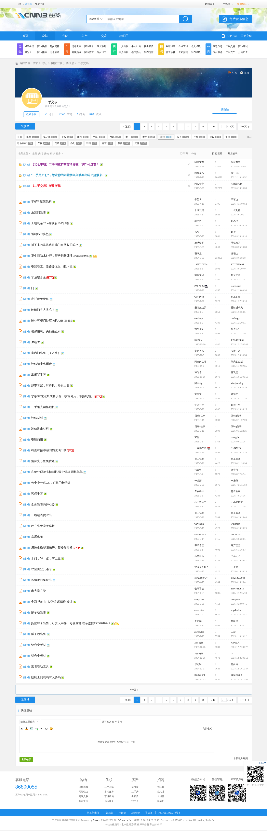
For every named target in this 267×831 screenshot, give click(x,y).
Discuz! (96, 820)
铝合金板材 (38, 644)
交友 (104, 36)
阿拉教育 (89, 52)
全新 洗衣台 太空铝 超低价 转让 (52, 601)
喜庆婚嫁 (76, 52)
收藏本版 (31, 114)
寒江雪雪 (199, 545)
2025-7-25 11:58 (239, 485)
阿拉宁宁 (199, 183)
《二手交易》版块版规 (46, 186)
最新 (34, 153)
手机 (99, 137)
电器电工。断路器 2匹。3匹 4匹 (52, 266)
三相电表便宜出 (41, 515)
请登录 (28, 4)
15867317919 (237, 588)
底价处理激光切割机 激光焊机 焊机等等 (57, 471)
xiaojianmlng (237, 383)
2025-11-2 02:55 (239, 366)
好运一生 (199, 405)
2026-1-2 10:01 (238, 323)
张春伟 (198, 469)
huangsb (235, 437)
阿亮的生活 (200, 361)
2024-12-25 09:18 (239, 658)
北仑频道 (54, 52)
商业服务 (109, 801)
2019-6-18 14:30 (239, 188)
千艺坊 (198, 199)
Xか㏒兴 (198, 642)
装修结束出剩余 (41, 363)
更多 (58, 153)
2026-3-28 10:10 (239, 236)
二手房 (135, 791)
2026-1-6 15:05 (238, 312)
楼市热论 (136, 52)
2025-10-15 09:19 (239, 377)
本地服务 (109, 791)
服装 (215, 137)
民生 (20, 49)
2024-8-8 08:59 (238, 166)
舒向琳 (198, 621)
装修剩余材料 (40, 428)
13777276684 (200, 264)
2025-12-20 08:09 (239, 344)
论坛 (45, 36)
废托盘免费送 (40, 299)
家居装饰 (101, 46)
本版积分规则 (241, 758)
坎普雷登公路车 (41, 569)
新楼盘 (135, 787)
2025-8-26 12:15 (239, 452)
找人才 (160, 791)
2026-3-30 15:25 (239, 225)
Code (46, 729)
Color (27, 729)
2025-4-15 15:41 (239, 582)
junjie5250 (236, 534)
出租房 (135, 796)
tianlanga (198, 318)
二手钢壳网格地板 (43, 407)
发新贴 (224, 109)
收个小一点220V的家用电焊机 (50, 482)
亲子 (183, 137)
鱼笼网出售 (38, 212)
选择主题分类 (27, 721)
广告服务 (108, 812)
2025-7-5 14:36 (238, 496)
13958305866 (237, 340)
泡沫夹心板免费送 (43, 461)
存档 (246, 72)
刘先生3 (198, 329)
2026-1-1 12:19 (238, 333)
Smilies (51, 729)
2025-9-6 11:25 (238, 441)
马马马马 (199, 556)
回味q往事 (199, 415)
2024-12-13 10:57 (239, 679)
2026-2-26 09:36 (239, 290)
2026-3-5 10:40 (238, 269)
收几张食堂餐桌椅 (43, 526)
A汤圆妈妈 (236, 183)
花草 (60, 143)
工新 (233, 632)
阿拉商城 (243, 46)
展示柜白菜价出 (41, 580)
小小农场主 (200, 502)
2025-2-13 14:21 (239, 625)
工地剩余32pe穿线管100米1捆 (50, 223)
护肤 (199, 137)
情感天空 (76, 46)
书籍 (91, 143)
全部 (19, 137)
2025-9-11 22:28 (239, 420)
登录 (126, 742)
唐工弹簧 (199, 459)
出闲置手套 (38, 374)
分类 (208, 49)
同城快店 (83, 791)
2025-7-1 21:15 (238, 506)
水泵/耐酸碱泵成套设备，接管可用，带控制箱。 (62, 396)
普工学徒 (170, 52)
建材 (165, 137)
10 (203, 126)
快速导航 (242, 4)
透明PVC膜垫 (40, 234)
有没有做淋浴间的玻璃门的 (49, 450)
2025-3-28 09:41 (239, 604)
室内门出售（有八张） (46, 353)
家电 (132, 137)
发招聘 (160, 796)
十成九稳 (199, 210)
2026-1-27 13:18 (239, 301)
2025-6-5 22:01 (238, 539)
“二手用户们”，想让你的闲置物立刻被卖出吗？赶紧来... (67, 175)
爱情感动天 (200, 307)
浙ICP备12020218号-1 (169, 812)
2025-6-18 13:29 (239, 528)
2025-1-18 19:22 (239, 636)
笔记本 (50, 137)
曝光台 (28, 52)
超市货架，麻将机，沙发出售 (50, 385)
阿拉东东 (199, 162)
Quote (41, 729)
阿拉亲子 (89, 46)
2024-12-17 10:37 (239, 668)
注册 (133, 742)
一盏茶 (198, 480)
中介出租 (123, 52)
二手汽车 (230, 52)
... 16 (212, 126)
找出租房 (149, 46)
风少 (196, 232)
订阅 (234, 72)
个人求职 (196, 46)
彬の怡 (198, 221)
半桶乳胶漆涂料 (41, 201)
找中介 (135, 801)
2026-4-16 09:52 (239, 204)
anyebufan (199, 610)
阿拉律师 (42, 52)
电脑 (32, 137)
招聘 (64, 36)
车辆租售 (109, 796)
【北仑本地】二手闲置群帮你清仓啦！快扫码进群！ (65, 164)
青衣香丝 (199, 491)
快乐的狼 (199, 296)
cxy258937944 (201, 577)
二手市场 (109, 787)
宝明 (196, 437)
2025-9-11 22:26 (239, 431)
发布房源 (149, 52)
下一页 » (133, 689)
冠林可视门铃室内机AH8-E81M (51, 320)
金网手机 (199, 588)
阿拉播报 (42, 46)
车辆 (44, 143)
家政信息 (217, 46)
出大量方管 (38, 590)
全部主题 (23, 153)
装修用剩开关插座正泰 (46, 331)
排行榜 (122, 812)
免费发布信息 (238, 19)
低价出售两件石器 (43, 504)
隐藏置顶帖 (189, 164)
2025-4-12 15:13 (239, 593)
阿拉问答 (54, 46)
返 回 (128, 126)
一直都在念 (200, 448)
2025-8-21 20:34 (239, 463)
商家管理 (83, 801)
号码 (115, 137)
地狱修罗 (199, 242)
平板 (67, 137)
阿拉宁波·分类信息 (62, 63)
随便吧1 (198, 340)
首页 (25, 36)
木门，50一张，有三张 (46, 558)
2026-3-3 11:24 (238, 279)
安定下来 (199, 350)
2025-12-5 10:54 (239, 355)
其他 (141, 143)
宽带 (107, 143)
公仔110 (235, 173)
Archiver (135, 812)
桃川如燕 (199, 286)
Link (36, 729)
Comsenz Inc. (125, 820)
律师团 (123, 36)
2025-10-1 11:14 (239, 398)
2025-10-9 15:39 (239, 387)
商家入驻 (83, 796)
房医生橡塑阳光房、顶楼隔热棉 (52, 547)
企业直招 (183, 46)
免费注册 (40, 4)
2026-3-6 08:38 (238, 258)
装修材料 (37, 417)
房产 (84, 36)
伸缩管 (35, 342)
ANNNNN (236, 448)
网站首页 (210, 4)
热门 (40, 153)
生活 (67, 49)
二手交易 (230, 46)
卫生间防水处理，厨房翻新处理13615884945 (60, 255)
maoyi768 (199, 599)
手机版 (148, 812)
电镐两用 (37, 439)
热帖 (46, 153)
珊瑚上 (198, 253)
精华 (52, 153)
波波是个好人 (201, 567)
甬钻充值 (246, 35)
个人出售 (123, 46)
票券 (124, 143)
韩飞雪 (198, 372)
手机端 (226, 4)
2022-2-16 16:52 (239, 177)
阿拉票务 (217, 52)
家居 (148, 137)
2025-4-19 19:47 (239, 560)
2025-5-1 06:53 (238, 550)
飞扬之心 (235, 556)
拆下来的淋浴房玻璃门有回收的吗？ (54, 244)
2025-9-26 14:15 (239, 409)
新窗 (185, 153)
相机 (82, 137)
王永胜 (234, 567)
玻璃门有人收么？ (43, 309)
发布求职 (196, 52)
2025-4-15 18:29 (239, 571)
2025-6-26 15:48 (239, 517)
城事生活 (29, 46)
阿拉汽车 (101, 52)
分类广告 (243, 52)
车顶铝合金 (38, 277)
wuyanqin (199, 523)
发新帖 (25, 126)
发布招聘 (183, 52)
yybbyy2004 (200, 534)
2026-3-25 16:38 (239, 247)
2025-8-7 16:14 (238, 474)
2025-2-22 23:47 (239, 614)
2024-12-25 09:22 (239, 647)
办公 (76, 143)
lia (232, 653)
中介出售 (136, 46)
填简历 (160, 801)
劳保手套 (37, 493)
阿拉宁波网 (93, 812)
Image (31, 729)
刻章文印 (199, 275)
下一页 (243, 126)
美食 (230, 137)
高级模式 (207, 728)
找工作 (160, 787)
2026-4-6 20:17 (238, 214)
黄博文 (198, 394)
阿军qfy (198, 383)
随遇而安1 (199, 675)
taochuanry (236, 286)
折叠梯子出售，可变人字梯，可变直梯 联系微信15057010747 (70, 623)
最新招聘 (170, 46)
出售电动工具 (40, 666)
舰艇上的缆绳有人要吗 (46, 677)
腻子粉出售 (38, 612)
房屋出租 (37, 536)
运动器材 (25, 143)
